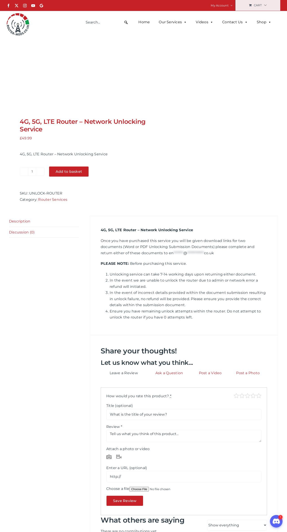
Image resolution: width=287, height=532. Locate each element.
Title (119, 406)
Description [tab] (19, 221)
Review (114, 427)
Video (119, 456)
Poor (236, 395)
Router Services (52, 199)
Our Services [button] (173, 22)
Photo (109, 456)
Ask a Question (169, 373)
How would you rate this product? (138, 396)
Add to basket (69, 171)
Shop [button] (264, 22)
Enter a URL (126, 468)
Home (144, 22)
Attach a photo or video (128, 449)
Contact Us (235, 22)
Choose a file (117, 489)
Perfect (258, 395)
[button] (126, 22)
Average (247, 395)
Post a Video (210, 373)
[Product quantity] (32, 171)
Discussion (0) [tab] (22, 232)
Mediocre (242, 395)
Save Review (125, 501)
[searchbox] (107, 22)
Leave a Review (124, 373)
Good (253, 395)
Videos (204, 22)
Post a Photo (248, 373)
